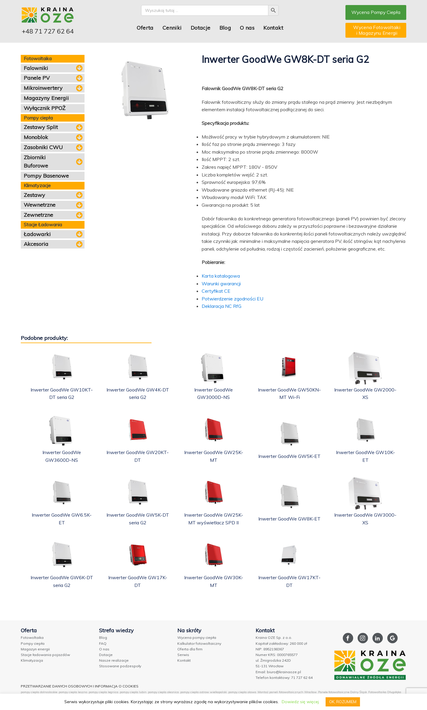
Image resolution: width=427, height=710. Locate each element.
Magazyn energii (35, 649)
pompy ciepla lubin (133, 692)
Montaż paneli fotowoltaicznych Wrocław (287, 692)
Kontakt (273, 27)
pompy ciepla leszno (73, 692)
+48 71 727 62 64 (48, 31)
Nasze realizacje (114, 660)
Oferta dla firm (190, 649)
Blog (225, 27)
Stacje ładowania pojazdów (45, 654)
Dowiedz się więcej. (300, 701)
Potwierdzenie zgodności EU (232, 299)
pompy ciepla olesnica (163, 692)
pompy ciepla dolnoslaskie (39, 692)
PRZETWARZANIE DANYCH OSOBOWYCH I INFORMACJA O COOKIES (79, 686)
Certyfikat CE (216, 291)
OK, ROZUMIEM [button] (342, 701)
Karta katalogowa (221, 276)
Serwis (183, 654)
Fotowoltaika (32, 637)
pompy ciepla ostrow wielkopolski (203, 692)
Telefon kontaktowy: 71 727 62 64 (284, 677)
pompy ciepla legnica (103, 692)
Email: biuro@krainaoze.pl (278, 672)
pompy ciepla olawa (242, 692)
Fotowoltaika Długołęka (384, 692)
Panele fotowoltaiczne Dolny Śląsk (342, 692)
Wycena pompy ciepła (196, 637)
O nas (247, 27)
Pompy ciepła (32, 643)
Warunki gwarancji (221, 283)
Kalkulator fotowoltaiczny (199, 643)
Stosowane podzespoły (120, 666)
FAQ (102, 643)
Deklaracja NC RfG (221, 306)
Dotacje (200, 27)
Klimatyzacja (32, 660)
